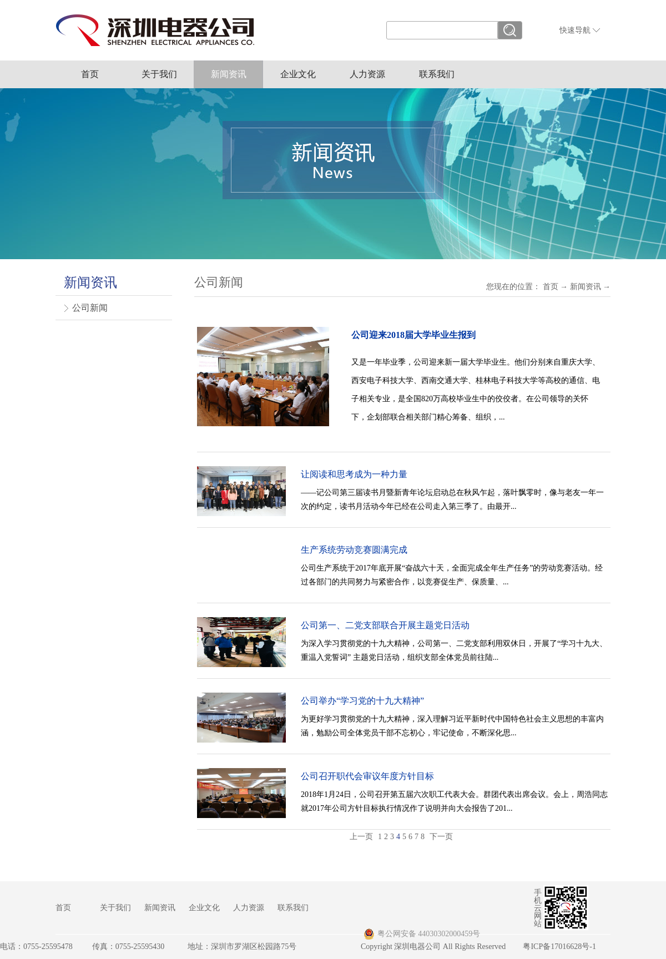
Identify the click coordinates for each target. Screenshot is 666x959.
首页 (90, 74)
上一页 (361, 836)
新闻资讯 (585, 286)
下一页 (441, 836)
